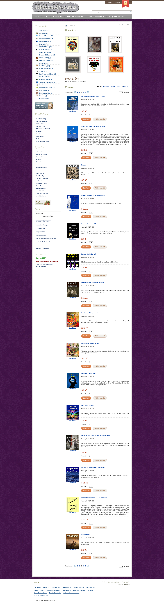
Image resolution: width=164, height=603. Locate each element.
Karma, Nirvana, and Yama (90, 224)
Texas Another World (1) (45, 87)
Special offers (40, 157)
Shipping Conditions (53, 590)
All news (38, 248)
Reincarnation (85, 534)
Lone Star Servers (41, 196)
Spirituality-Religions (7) (45, 82)
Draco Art (39, 186)
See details (72, 111)
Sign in (110, 2)
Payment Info (56, 587)
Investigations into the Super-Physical (93, 96)
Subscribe (46, 248)
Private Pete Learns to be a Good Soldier (94, 498)
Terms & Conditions (40, 593)
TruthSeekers (40, 136)
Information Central (96, 16)
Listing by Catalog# (79, 590)
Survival (40, 85)
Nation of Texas (41, 188)
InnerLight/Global (41, 121)
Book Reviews (90, 587)
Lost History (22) (43, 66)
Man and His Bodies (87, 405)
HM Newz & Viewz (42, 178)
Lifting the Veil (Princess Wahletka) (92, 282)
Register (118, 2)
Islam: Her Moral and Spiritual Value (93, 126)
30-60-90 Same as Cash (41, 595)
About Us (46, 587)
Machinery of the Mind (88, 373)
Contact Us (57, 16)
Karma (83, 165)
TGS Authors (41, 33)
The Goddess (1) (42, 90)
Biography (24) (44, 44)
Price (118, 86)
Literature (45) (43, 63)
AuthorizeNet (67, 587)
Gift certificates (41, 152)
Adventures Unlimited (43, 129)
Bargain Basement (41, 167)
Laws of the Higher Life (88, 254)
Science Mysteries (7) (44, 79)
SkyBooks (39, 131)
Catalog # (106, 86)
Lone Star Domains (42, 193)
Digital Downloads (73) (46, 52)
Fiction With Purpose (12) (47, 55)
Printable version (123, 24)
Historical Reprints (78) (45, 60)
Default (125, 86)
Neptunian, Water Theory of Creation (93, 467)
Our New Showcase (75, 16)
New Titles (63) (44, 30)
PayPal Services (79, 587)
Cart (46, 16)
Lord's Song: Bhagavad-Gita (90, 343)
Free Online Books (55, 593)
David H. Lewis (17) (44, 49)
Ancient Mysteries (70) (44, 36)
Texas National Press (42, 141)
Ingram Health (40, 126)
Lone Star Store (41, 191)
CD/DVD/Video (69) (45, 47)
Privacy (90, 590)
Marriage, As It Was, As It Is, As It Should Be (95, 435)
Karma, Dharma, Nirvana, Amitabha (93, 195)
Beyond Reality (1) (43, 41)
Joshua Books (40, 124)
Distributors (40, 134)
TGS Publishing (41, 119)
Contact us (37, 587)
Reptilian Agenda (41, 176)
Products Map (40, 162)
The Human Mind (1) (44, 93)
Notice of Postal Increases (71, 593)
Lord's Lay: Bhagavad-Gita (90, 313)
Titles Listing (66, 590)
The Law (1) (41, 96)
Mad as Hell (39, 181)
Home (37, 16)
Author (38, 139)
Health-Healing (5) (43, 58)
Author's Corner (39, 590)
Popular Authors (44, 77)
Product (113, 86)
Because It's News (41, 183)
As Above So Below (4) (44, 38)
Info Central (40, 173)
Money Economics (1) (44, 68)
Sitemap (38, 159)
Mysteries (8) (41, 71)
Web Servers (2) (44, 98)
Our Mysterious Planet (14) (46, 74)
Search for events (41, 154)
